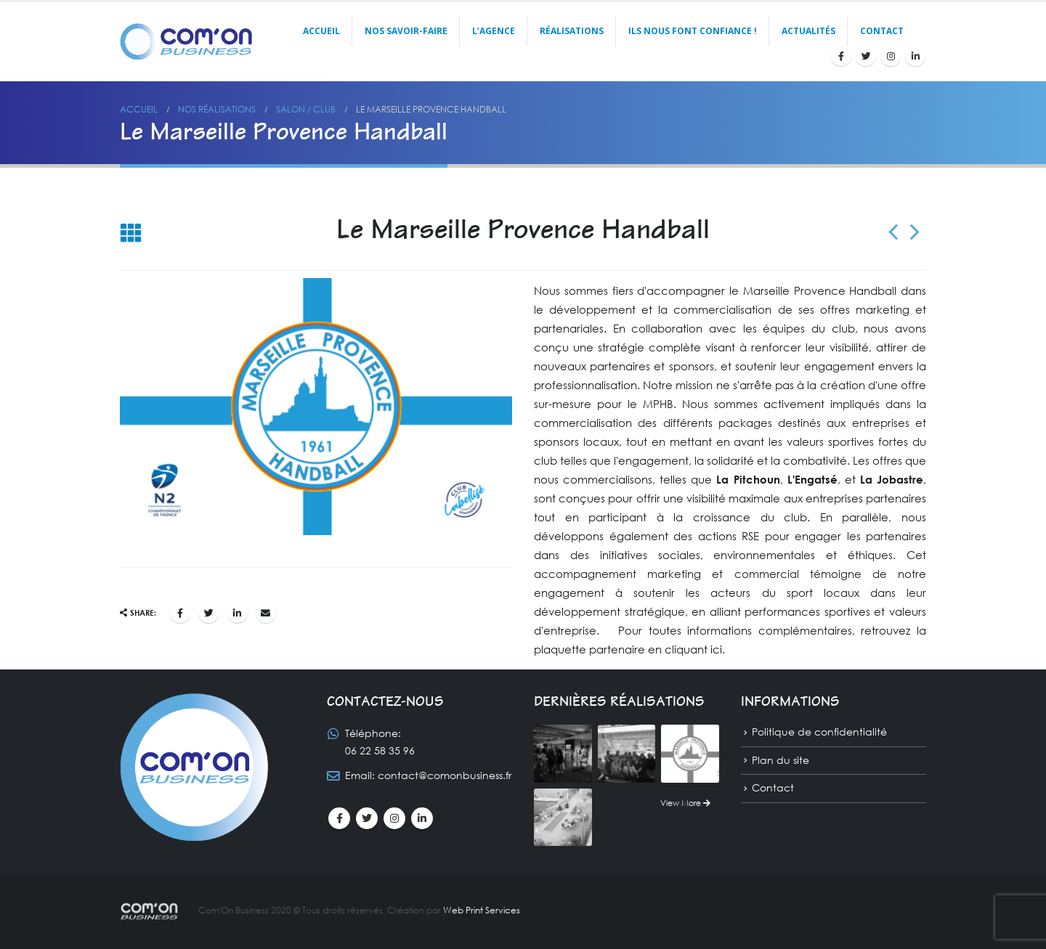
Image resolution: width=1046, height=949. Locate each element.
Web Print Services (481, 910)
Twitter (367, 818)
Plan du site (780, 760)
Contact (882, 31)
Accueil (321, 31)
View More (685, 802)
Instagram (394, 818)
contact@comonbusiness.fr (444, 775)
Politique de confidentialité (819, 731)
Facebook (180, 613)
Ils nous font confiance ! (692, 31)
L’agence (493, 31)
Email (266, 613)
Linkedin (422, 818)
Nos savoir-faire (406, 31)
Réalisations (572, 31)
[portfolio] (563, 752)
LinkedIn (237, 613)
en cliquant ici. (686, 649)
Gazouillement (208, 613)
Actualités (808, 31)
